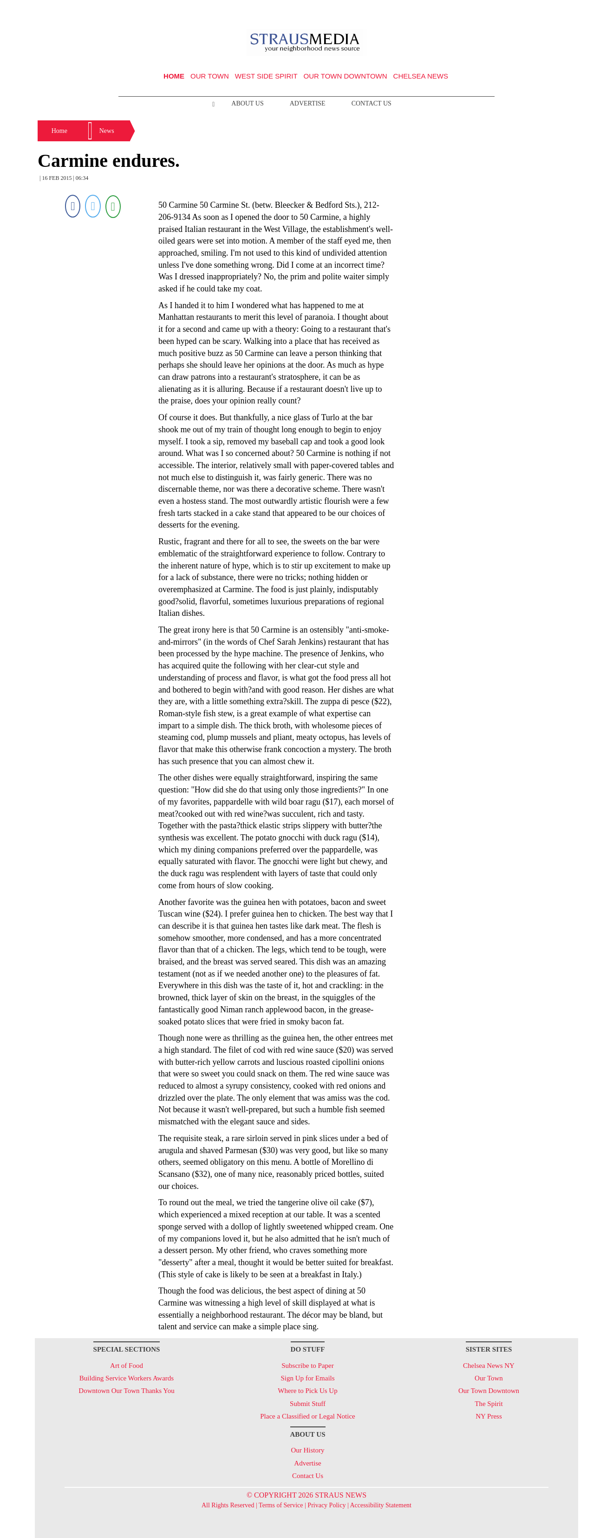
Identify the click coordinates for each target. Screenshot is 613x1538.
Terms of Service (281, 1505)
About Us (247, 103)
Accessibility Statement (380, 1505)
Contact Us (371, 103)
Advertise (308, 103)
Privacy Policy (326, 1505)
